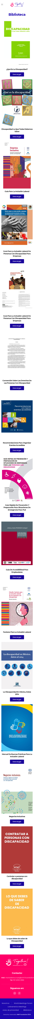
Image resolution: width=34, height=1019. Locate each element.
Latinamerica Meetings (17, 1007)
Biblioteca (27, 1010)
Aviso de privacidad (11, 1010)
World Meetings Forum (23, 1003)
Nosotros (5, 1003)
